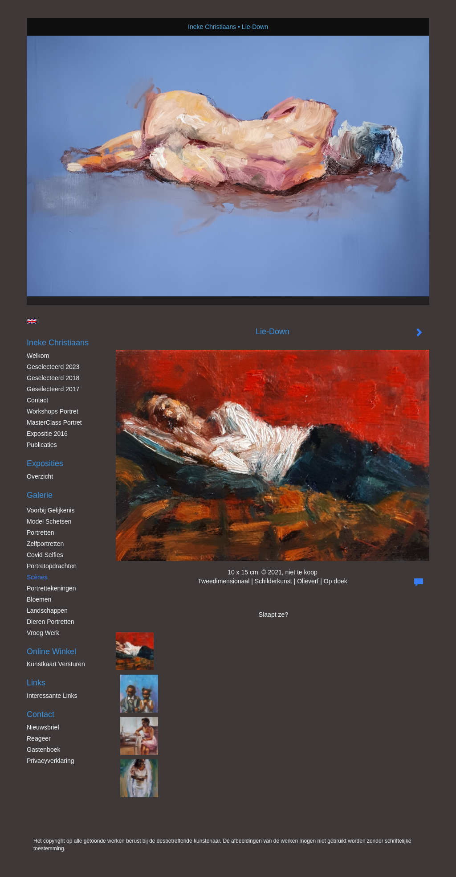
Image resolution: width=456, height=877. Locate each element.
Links (36, 682)
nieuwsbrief (43, 727)
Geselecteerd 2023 (53, 366)
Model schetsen (49, 521)
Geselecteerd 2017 (53, 389)
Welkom (38, 355)
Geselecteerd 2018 (53, 377)
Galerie (40, 495)
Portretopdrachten (52, 566)
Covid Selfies (45, 554)
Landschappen (47, 610)
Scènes (37, 577)
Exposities (45, 463)
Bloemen (39, 599)
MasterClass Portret (54, 422)
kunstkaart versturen (56, 664)
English (32, 321)
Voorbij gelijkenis (50, 510)
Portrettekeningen (51, 588)
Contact (37, 400)
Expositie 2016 (47, 433)
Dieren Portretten (50, 621)
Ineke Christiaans (212, 26)
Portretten (40, 532)
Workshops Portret (52, 411)
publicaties (42, 444)
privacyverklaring (50, 760)
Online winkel (51, 651)
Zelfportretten (45, 543)
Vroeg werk (43, 632)
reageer (39, 738)
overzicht (40, 476)
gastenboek (44, 749)
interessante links (52, 695)
